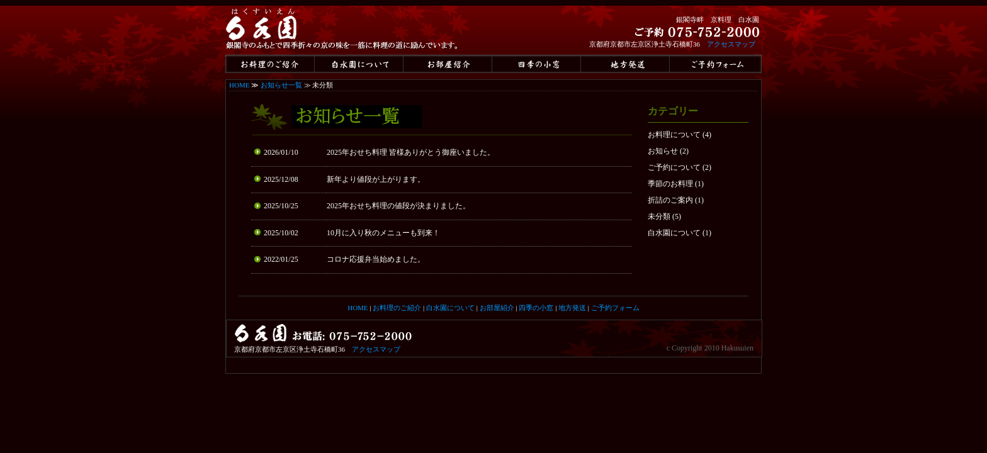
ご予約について (674, 167)
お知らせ (663, 151)
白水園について (674, 232)
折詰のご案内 (670, 200)
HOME (239, 85)
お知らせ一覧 (281, 85)
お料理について (674, 134)
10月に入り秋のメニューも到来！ (383, 232)
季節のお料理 (670, 183)
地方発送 (572, 307)
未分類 (659, 216)
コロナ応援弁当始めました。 (376, 259)
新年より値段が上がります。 (376, 179)
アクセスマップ (731, 44)
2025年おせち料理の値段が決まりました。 (398, 205)
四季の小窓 (536, 307)
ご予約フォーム (615, 307)
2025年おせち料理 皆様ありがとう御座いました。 (411, 152)
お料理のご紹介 (397, 307)
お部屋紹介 (497, 307)
